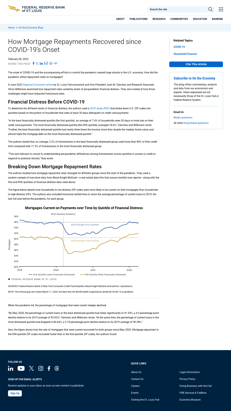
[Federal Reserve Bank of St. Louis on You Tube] (21, 369)
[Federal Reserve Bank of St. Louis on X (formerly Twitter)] (31, 369)
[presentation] (120, 19)
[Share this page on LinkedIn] (41, 63)
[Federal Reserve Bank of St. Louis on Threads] (57, 369)
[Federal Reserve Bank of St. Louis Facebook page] (49, 369)
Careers (135, 385)
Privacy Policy (187, 379)
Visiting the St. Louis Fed (145, 399)
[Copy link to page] (55, 63)
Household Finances (185, 53)
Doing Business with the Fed (196, 385)
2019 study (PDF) (100, 108)
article (38, 84)
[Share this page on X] (37, 63)
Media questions (183, 117)
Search (210, 9)
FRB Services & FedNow (193, 392)
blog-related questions (196, 123)
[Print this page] (50, 63)
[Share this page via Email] (45, 63)
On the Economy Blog (31, 27)
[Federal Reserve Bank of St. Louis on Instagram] (40, 369)
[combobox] (177, 9)
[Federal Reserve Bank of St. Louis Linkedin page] (10, 369)
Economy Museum (190, 399)
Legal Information (190, 372)
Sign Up (14, 393)
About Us (136, 372)
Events (135, 392)
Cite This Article (196, 64)
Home (11, 27)
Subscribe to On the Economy (194, 78)
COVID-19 (179, 46)
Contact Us (137, 379)
